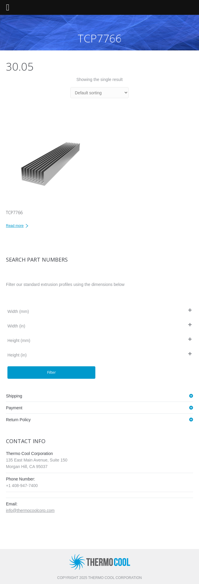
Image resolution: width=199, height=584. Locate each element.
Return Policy (18, 419)
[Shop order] (99, 92)
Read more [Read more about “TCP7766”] (14, 226)
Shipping (14, 396)
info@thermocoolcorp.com (30, 510)
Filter (51, 372)
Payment (14, 407)
